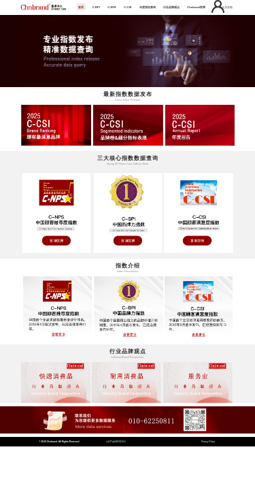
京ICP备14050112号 (116, 441)
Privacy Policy (208, 441)
